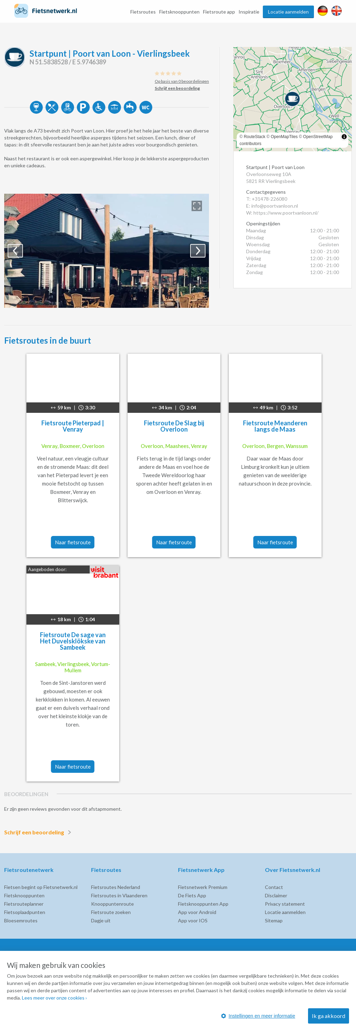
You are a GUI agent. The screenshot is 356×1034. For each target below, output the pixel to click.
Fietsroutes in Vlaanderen (119, 895)
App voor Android (197, 912)
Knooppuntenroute (112, 904)
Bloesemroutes (21, 920)
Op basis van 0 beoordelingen (182, 81)
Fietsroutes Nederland (115, 887)
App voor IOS (193, 920)
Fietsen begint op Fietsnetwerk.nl (41, 887)
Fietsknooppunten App (203, 904)
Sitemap (274, 920)
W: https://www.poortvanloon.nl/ (282, 213)
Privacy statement (285, 904)
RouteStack (254, 136)
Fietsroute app (219, 12)
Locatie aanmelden (288, 12)
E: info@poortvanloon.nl (272, 206)
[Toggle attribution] (344, 137)
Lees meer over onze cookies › (54, 998)
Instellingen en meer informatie (258, 1016)
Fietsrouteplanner (23, 904)
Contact (274, 887)
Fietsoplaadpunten (24, 912)
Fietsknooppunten (179, 12)
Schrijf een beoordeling (39, 832)
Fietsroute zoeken (111, 912)
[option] (106, 251)
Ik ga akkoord (328, 1015)
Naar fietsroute (73, 542)
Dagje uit (101, 920)
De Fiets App (192, 895)
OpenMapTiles (284, 136)
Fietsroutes (143, 12)
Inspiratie (248, 12)
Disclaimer (276, 895)
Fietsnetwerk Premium (202, 887)
